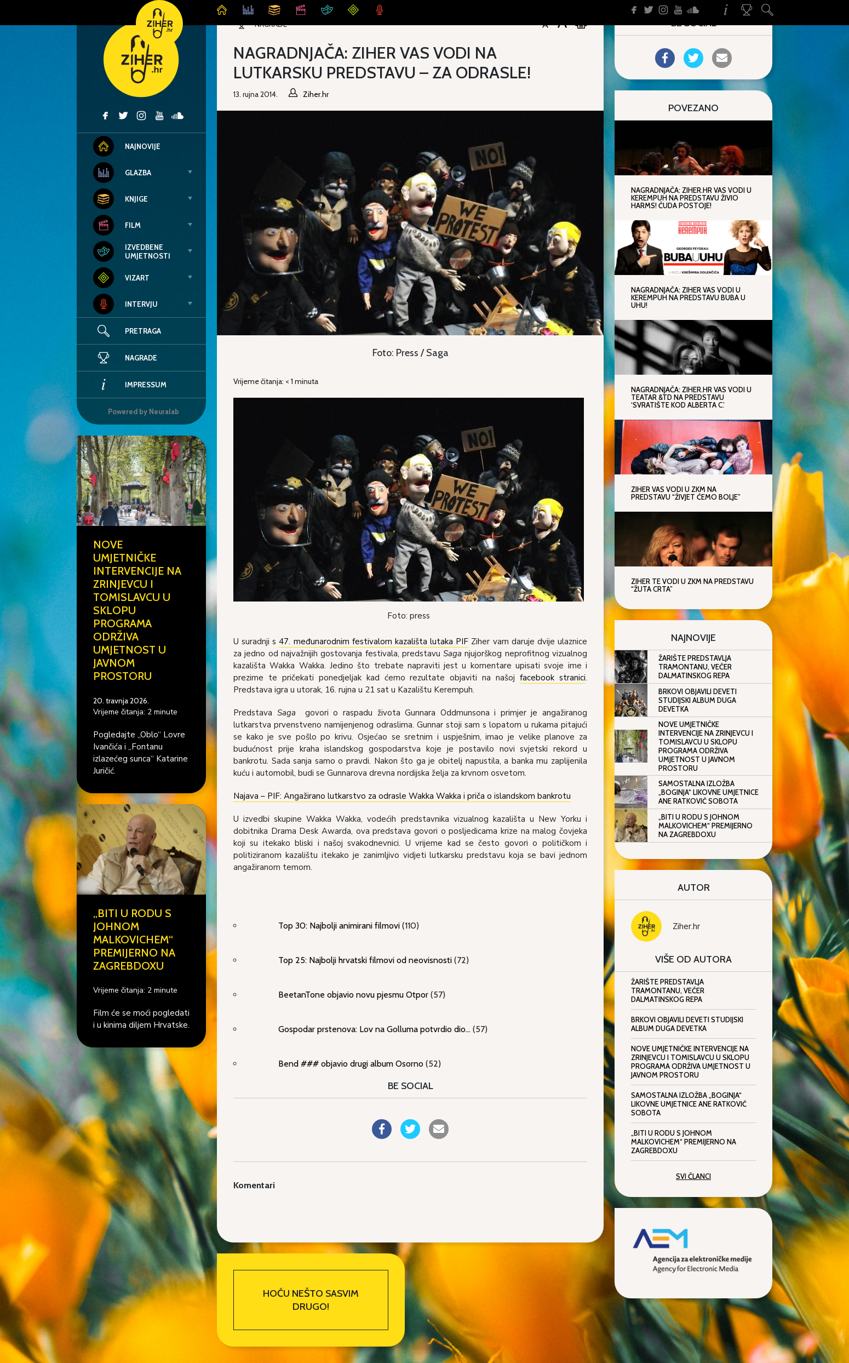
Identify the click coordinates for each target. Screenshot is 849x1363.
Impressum (130, 384)
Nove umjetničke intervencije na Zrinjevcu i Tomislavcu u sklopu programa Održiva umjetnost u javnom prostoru (705, 746)
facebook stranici (553, 677)
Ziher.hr (686, 926)
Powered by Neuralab (143, 411)
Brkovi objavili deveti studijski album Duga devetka (697, 700)
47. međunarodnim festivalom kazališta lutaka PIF (373, 641)
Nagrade (125, 357)
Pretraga (143, 331)
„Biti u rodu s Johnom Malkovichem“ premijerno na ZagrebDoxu (134, 939)
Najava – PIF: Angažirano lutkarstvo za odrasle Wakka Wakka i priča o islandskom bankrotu (402, 796)
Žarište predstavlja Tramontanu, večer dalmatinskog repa (695, 667)
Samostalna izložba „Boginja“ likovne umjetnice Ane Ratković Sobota (708, 792)
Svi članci (693, 1176)
